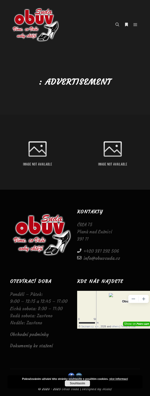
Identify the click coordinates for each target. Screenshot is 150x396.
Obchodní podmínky (29, 334)
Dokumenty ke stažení (31, 346)
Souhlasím (77, 383)
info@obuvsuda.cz (98, 258)
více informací (118, 378)
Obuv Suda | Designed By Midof (86, 389)
